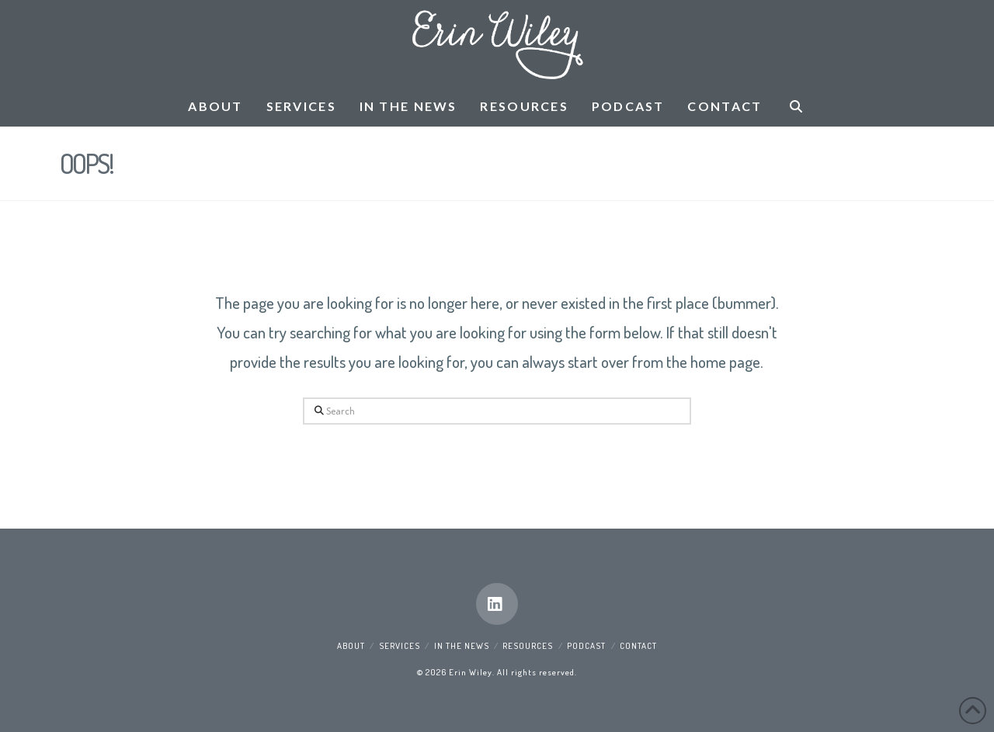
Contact (638, 645)
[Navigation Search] (795, 107)
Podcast (586, 645)
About (351, 645)
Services (399, 645)
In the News (461, 645)
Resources (527, 645)
